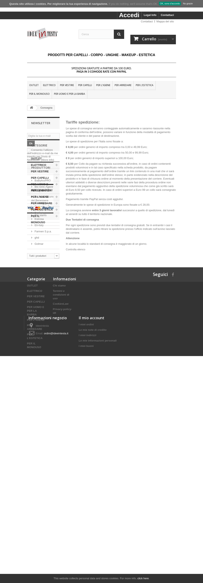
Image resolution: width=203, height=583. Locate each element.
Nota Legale (41, 385)
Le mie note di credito (92, 540)
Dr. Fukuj (40, 310)
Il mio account (91, 528)
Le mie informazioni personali (98, 551)
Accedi (129, 15)
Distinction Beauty (45, 303)
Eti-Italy (39, 322)
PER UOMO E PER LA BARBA (69, 94)
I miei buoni (86, 556)
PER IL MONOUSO (39, 94)
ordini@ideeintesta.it (56, 544)
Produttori (40, 267)
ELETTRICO (49, 85)
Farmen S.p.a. (43, 328)
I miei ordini (86, 535)
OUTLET (34, 85)
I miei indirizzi (87, 546)
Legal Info (150, 15)
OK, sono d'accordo (170, 3)
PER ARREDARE (123, 85)
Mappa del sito (165, 21)
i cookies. (40, 3)
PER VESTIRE (67, 85)
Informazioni (42, 368)
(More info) (47, 159)
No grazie (188, 3)
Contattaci (167, 15)
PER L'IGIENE (103, 85)
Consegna (40, 379)
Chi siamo (40, 391)
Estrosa (39, 316)
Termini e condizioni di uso (61, 459)
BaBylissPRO (42, 277)
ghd (36, 334)
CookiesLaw (61, 468)
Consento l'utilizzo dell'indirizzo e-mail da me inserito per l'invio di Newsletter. (42, 154)
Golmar (38, 341)
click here (143, 578)
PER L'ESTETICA (144, 85)
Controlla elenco (75, 249)
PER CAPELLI (85, 85)
